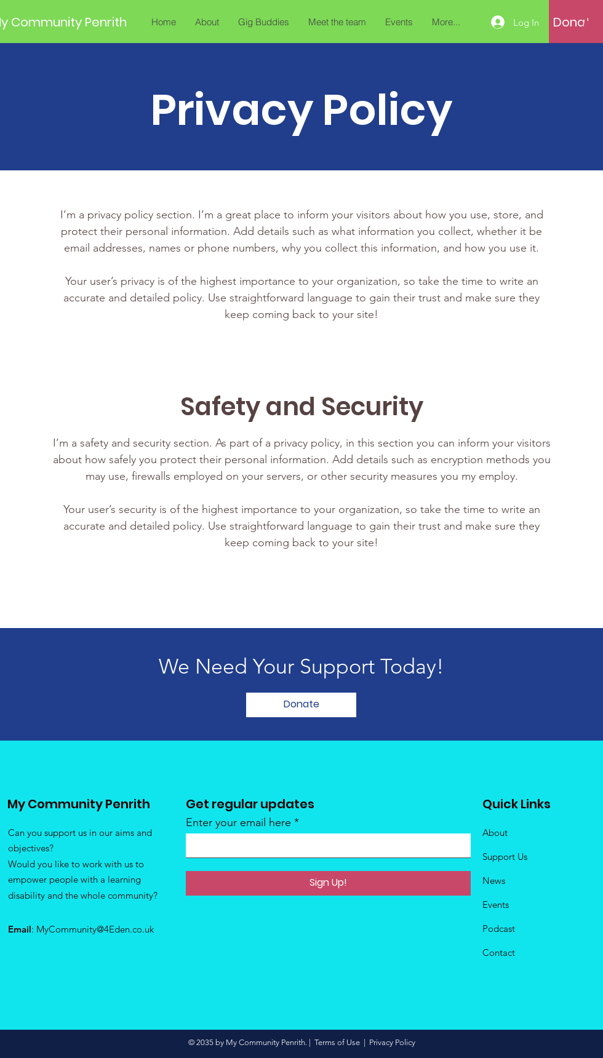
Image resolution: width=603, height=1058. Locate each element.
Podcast (498, 928)
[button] (592, 22)
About (495, 832)
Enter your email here (238, 822)
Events (495, 904)
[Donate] (575, 22)
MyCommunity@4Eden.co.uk (95, 929)
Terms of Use (337, 1042)
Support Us (504, 856)
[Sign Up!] (328, 883)
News (493, 880)
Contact (498, 952)
